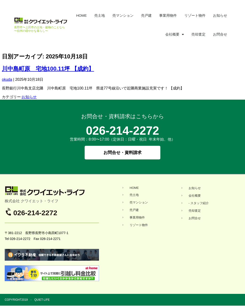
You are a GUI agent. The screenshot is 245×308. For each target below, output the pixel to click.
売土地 (99, 15)
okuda (7, 79)
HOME (81, 15)
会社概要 (174, 34)
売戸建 (146, 15)
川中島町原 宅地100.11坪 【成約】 (48, 68)
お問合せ (220, 34)
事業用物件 (168, 15)
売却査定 (198, 34)
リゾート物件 (194, 15)
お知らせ (220, 15)
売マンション (123, 15)
